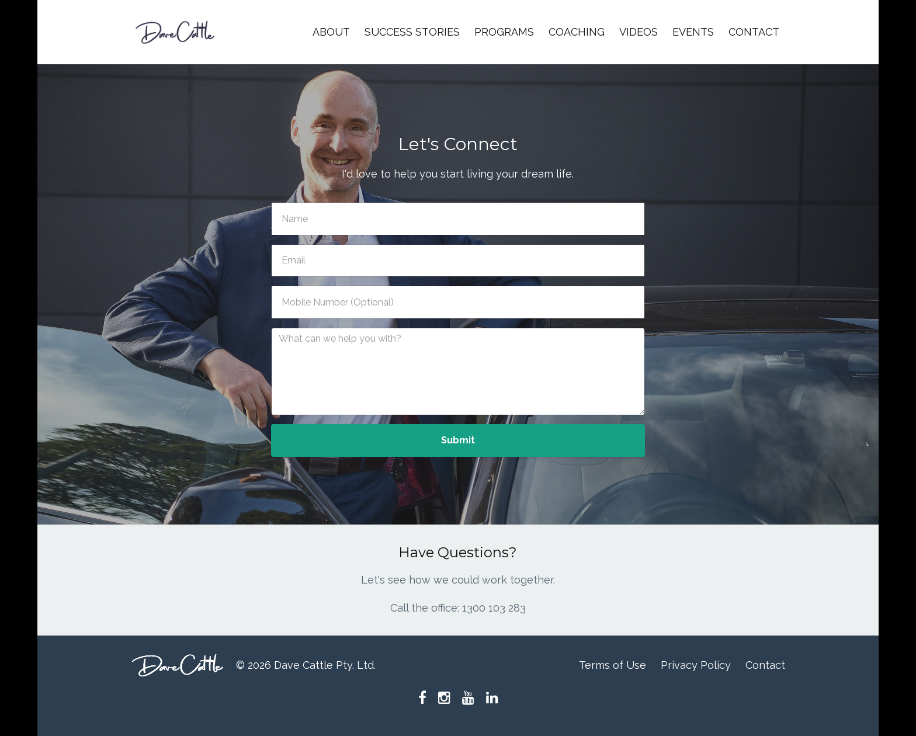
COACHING (577, 32)
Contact (765, 665)
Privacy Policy (696, 665)
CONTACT (753, 32)
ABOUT (331, 32)
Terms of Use (612, 665)
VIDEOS (638, 32)
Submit (458, 440)
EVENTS (693, 32)
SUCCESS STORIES (412, 32)
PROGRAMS (504, 32)
